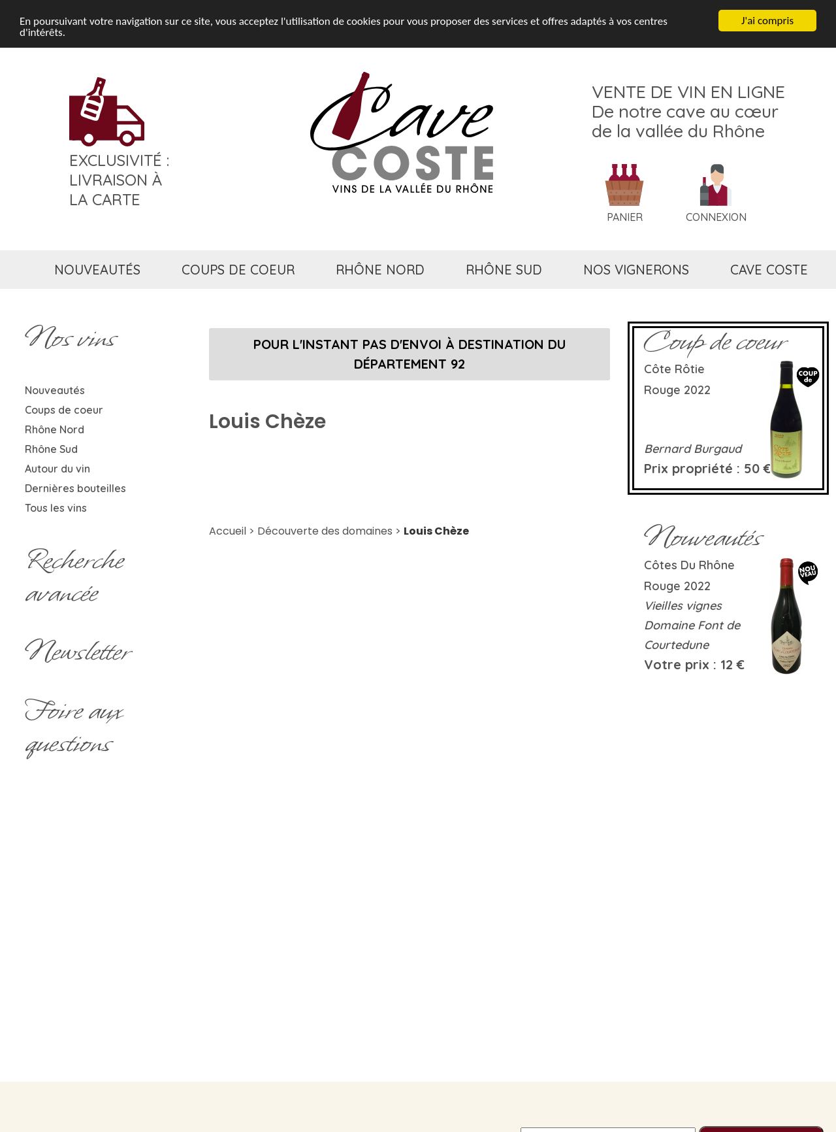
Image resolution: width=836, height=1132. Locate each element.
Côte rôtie (674, 368)
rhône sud (504, 269)
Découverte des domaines (325, 531)
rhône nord (380, 269)
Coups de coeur (64, 409)
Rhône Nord (54, 429)
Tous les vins (56, 507)
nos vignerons (636, 269)
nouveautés (97, 269)
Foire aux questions (73, 727)
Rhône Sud (51, 449)
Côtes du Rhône (689, 565)
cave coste (769, 269)
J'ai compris (767, 20)
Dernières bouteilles (75, 488)
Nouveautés (55, 390)
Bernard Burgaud (692, 448)
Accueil (227, 531)
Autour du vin (57, 468)
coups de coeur (238, 269)
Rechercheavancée (74, 576)
